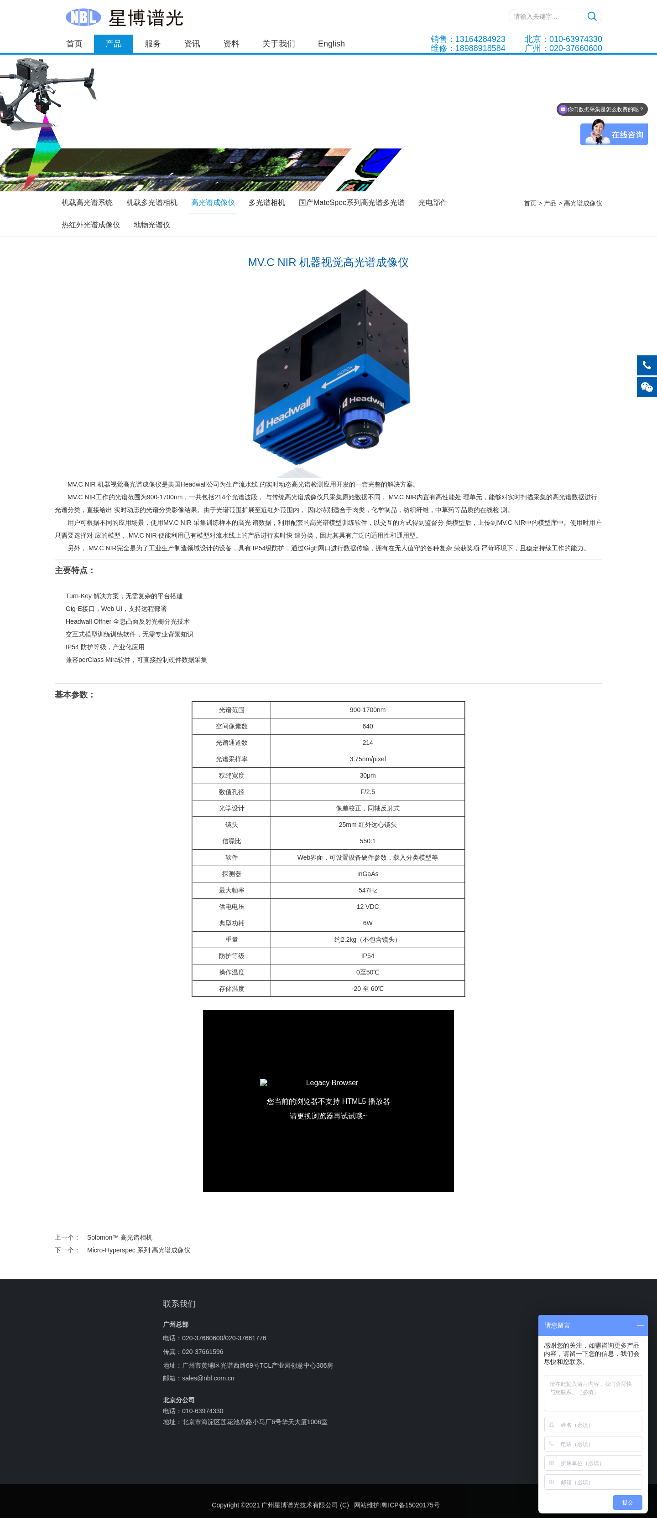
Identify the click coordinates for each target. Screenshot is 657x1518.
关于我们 (278, 43)
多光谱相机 (267, 202)
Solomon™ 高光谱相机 (119, 1237)
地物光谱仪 (152, 225)
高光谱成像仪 (583, 203)
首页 (74, 43)
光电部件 (433, 202)
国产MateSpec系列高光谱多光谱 (352, 202)
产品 (113, 43)
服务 (153, 43)
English (331, 43)
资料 (231, 43)
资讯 (192, 43)
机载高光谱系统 (87, 202)
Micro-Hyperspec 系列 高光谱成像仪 (138, 1250)
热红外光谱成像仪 (91, 225)
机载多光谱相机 (151, 202)
